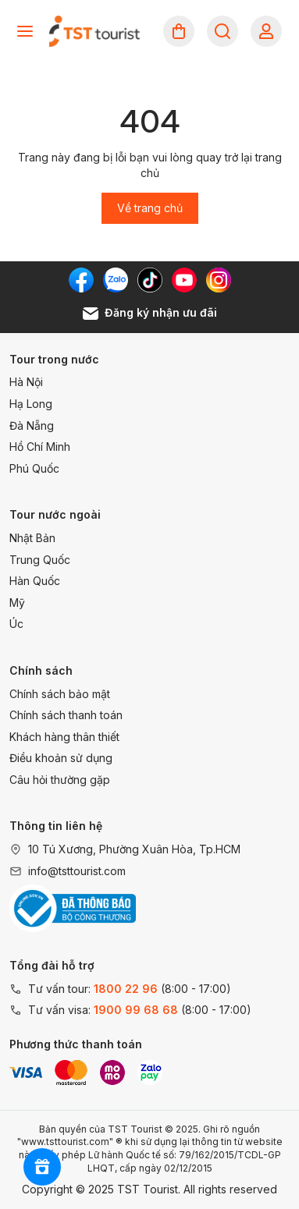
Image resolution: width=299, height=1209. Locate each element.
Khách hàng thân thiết (64, 736)
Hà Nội (26, 381)
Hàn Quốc (34, 580)
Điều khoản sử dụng (60, 757)
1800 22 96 (126, 988)
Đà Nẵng (31, 425)
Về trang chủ (150, 207)
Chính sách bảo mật (59, 693)
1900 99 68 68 (136, 1009)
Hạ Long (30, 403)
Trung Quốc (39, 559)
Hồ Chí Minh (39, 446)
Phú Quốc (34, 468)
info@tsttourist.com (77, 871)
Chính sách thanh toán (66, 715)
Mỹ (17, 602)
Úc (16, 623)
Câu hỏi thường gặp (59, 779)
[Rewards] (42, 1167)
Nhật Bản (32, 537)
